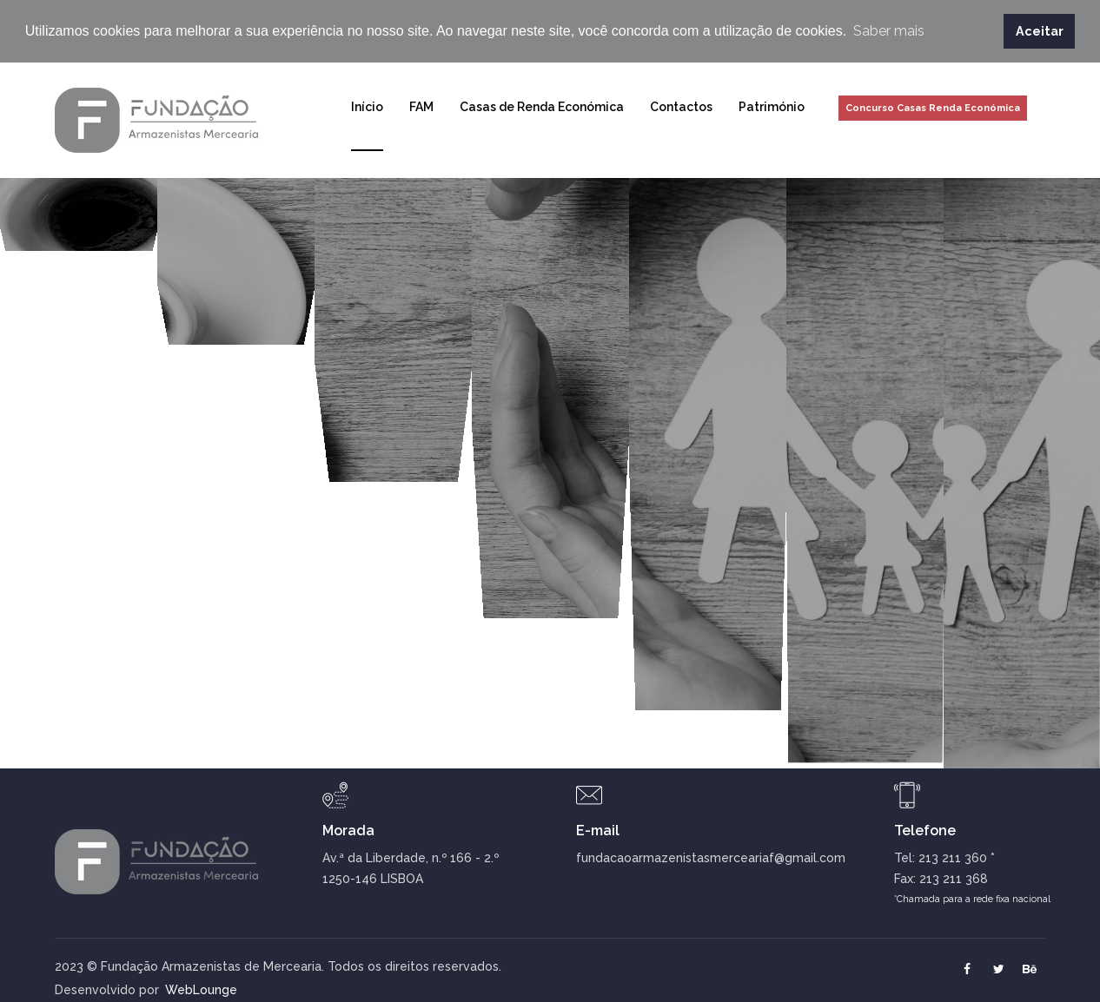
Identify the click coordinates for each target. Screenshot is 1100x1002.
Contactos (681, 105)
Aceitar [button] (1040, 30)
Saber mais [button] (888, 31)
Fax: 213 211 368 (941, 877)
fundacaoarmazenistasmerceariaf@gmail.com (710, 856)
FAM (421, 105)
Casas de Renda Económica (542, 105)
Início (367, 105)
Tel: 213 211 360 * (944, 856)
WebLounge (178, 988)
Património (772, 105)
